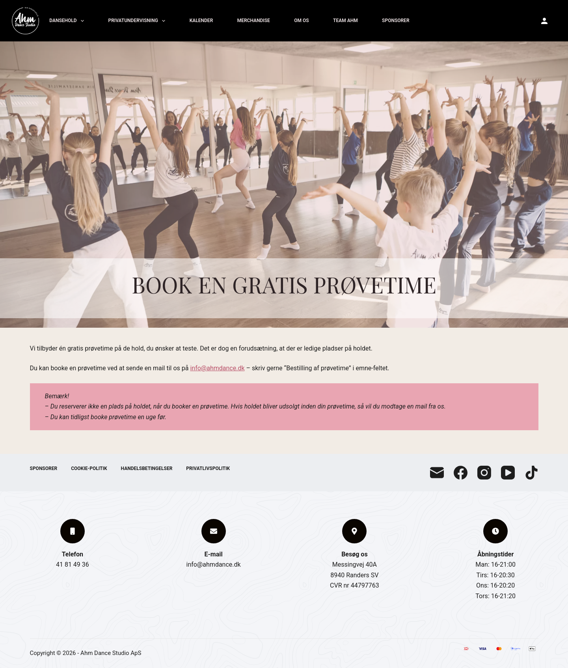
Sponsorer (395, 20)
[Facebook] (460, 473)
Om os (301, 20)
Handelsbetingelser (147, 468)
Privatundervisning (138, 21)
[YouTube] (508, 473)
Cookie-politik (89, 468)
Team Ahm (345, 20)
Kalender (201, 20)
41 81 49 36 (72, 564)
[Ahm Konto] (544, 21)
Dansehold (67, 21)
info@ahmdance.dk (217, 368)
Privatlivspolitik (208, 468)
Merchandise (253, 20)
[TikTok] (531, 473)
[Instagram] (484, 473)
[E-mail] (437, 473)
